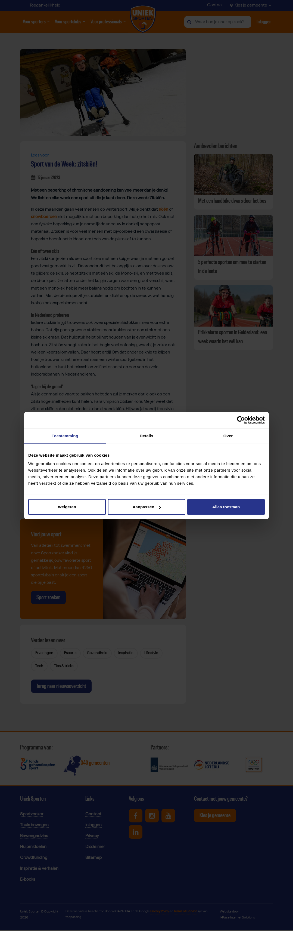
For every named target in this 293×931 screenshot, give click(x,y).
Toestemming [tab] (65, 435)
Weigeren (67, 507)
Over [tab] (228, 435)
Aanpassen (147, 507)
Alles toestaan (226, 507)
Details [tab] (146, 435)
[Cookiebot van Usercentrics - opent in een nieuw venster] (241, 420)
